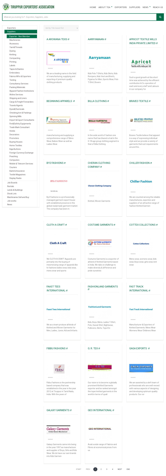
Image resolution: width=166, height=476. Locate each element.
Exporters (11, 28)
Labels (12, 65)
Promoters (14, 138)
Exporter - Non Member (19, 36)
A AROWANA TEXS (57, 38)
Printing (12, 61)
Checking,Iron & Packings (20, 112)
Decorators (14, 134)
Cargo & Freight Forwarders (21, 101)
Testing (12, 80)
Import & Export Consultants (21, 120)
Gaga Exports (138, 348)
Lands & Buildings (15, 190)
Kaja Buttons (15, 149)
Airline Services (16, 94)
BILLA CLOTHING (97, 100)
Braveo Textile (138, 100)
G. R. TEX (93, 348)
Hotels (12, 131)
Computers (14, 160)
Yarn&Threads (15, 47)
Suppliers (11, 31)
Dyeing (12, 51)
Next (120, 469)
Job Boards (12, 182)
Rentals (10, 186)
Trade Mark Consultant (19, 127)
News (9, 204)
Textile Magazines (17, 174)
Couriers (13, 167)
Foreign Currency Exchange (21, 152)
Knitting (12, 54)
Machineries (14, 40)
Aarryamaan (96, 38)
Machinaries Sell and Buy (18, 197)
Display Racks (15, 178)
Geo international (100, 409)
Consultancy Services (18, 83)
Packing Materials (17, 87)
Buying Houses (15, 141)
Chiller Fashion (139, 162)
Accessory (14, 43)
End (128, 469)
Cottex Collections (142, 224)
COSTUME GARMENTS (100, 224)
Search (160, 17)
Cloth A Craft (56, 224)
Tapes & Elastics (16, 69)
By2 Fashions (55, 162)
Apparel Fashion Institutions (21, 91)
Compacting (14, 58)
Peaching (13, 156)
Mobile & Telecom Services (21, 163)
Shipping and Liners (18, 98)
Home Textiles (15, 145)
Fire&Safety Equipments (20, 123)
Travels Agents (16, 105)
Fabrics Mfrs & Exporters (20, 76)
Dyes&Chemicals (16, 109)
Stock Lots (11, 193)
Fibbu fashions (56, 348)
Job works (11, 200)
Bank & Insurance (17, 171)
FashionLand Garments (103, 286)
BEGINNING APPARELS (60, 100)
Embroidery (14, 72)
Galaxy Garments (58, 409)
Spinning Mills (15, 116)
